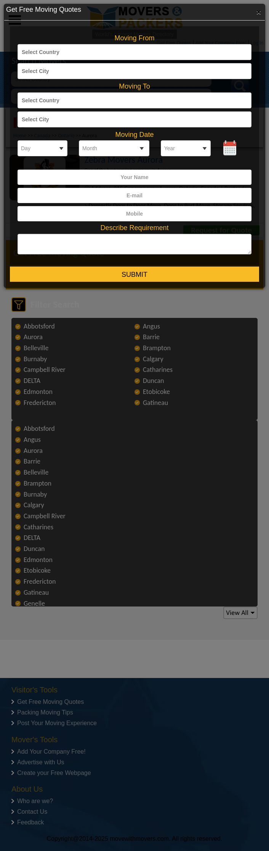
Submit (134, 274)
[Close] (259, 11)
